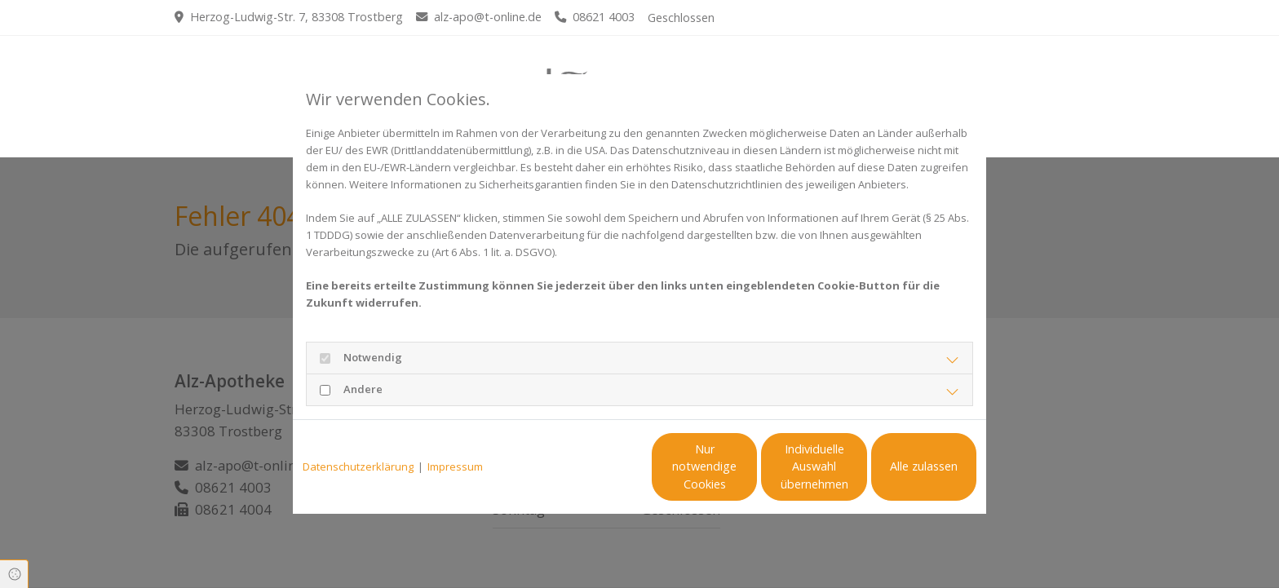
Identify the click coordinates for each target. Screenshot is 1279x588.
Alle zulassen (901, 466)
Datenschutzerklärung (358, 466)
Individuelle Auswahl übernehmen (746, 467)
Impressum (455, 466)
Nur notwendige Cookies (591, 467)
